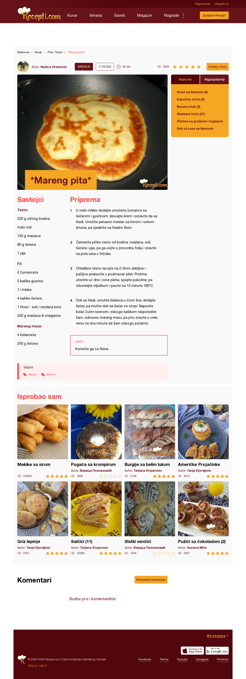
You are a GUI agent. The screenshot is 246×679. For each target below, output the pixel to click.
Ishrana (95, 15)
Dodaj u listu (218, 66)
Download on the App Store (192, 651)
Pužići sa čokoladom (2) (203, 518)
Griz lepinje (42, 518)
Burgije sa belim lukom (150, 441)
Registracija (202, 3)
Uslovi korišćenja (71, 659)
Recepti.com (39, 13)
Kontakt (101, 659)
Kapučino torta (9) (190, 99)
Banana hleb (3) (188, 106)
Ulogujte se (221, 3)
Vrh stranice (216, 635)
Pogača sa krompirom (96, 441)
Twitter (164, 659)
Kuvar (72, 15)
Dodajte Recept (214, 15)
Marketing (89, 659)
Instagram (202, 659)
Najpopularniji (214, 79)
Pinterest (223, 659)
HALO (43, 665)
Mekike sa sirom (42, 441)
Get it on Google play (217, 651)
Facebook (144, 659)
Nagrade (171, 15)
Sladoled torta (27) (191, 114)
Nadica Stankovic (54, 67)
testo (32, 374)
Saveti (119, 15)
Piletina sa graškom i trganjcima (200, 121)
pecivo (51, 374)
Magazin (144, 15)
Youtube (182, 659)
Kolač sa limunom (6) (192, 92)
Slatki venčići (150, 518)
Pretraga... (190, 15)
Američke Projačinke (203, 441)
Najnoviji (185, 79)
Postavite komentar (151, 579)
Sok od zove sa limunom (195, 128)
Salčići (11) (96, 518)
